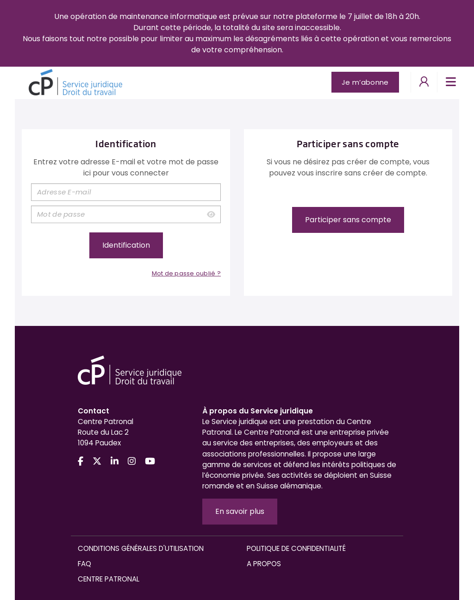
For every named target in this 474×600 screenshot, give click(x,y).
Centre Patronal (108, 579)
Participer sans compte (348, 219)
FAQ (84, 564)
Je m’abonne (365, 82)
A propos (264, 564)
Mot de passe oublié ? (186, 273)
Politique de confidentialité (296, 548)
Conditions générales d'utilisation (141, 548)
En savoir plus (239, 511)
